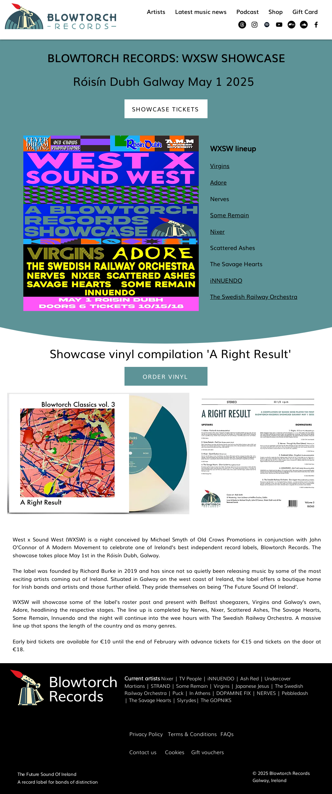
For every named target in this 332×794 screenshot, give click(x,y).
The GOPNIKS (216, 699)
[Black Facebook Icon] (316, 24)
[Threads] (242, 24)
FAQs (226, 734)
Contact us (142, 752)
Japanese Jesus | (255, 685)
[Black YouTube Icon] (279, 24)
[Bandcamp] (291, 24)
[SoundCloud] (304, 24)
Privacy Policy (146, 734)
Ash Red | (252, 678)
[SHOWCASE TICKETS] (166, 108)
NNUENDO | (224, 678)
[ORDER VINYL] (166, 376)
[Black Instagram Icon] (254, 24)
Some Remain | (195, 685)
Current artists (142, 678)
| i (205, 678)
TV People (190, 678)
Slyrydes (186, 699)
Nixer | (170, 678)
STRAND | (163, 685)
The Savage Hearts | (153, 699)
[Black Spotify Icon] (267, 24)
